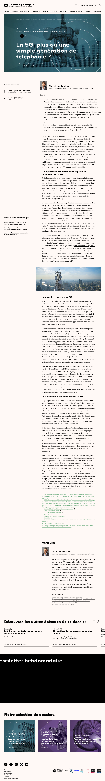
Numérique (36, 11)
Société (87, 11)
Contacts (6, 776)
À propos (6, 769)
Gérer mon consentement (11, 778)
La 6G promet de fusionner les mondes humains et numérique (15, 228)
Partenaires (7, 771)
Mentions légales (9, 774)
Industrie (63, 11)
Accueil (17, 19)
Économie (54, 11)
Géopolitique (97, 11)
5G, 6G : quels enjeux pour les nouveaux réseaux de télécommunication (46, 19)
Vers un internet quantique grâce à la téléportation (16, 233)
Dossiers (22, 19)
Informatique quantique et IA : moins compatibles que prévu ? (15, 223)
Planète (6, 11)
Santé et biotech (25, 11)
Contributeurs (8, 773)
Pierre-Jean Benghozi (59, 86)
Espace (45, 11)
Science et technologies (75, 11)
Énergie (15, 11)
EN (100, 1)
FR (97, 1)
